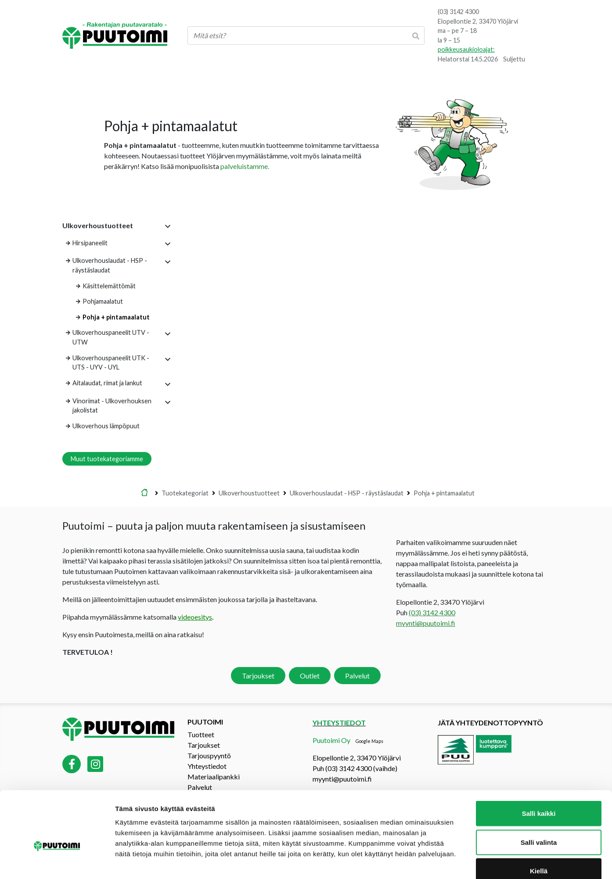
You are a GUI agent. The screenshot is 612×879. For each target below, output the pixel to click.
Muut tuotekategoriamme (107, 459)
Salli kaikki (539, 764)
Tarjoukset (258, 675)
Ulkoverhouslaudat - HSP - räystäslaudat (346, 493)
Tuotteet (200, 734)
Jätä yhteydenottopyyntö (490, 722)
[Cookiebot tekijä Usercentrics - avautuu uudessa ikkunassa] (56, 861)
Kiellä (538, 821)
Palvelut (357, 675)
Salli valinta (539, 792)
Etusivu (144, 493)
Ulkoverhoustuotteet (249, 493)
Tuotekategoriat (185, 493)
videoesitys (195, 617)
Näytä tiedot (469, 861)
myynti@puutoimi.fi (425, 623)
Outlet (310, 675)
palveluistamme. (244, 166)
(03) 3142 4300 (458, 11)
